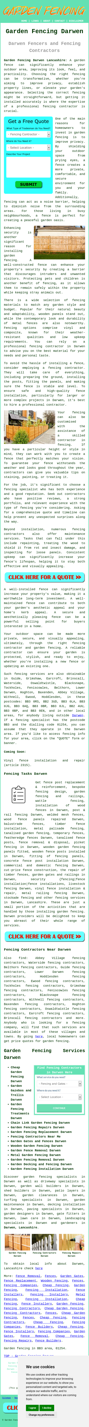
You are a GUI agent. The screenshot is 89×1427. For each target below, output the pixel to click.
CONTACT (60, 21)
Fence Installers (37, 1304)
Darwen (77, 715)
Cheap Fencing (56, 1285)
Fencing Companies (20, 1285)
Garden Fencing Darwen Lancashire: (35, 60)
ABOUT (46, 21)
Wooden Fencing (54, 1280)
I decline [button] (46, 1407)
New (16, 1398)
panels (9, 851)
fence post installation (45, 861)
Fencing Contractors (22, 1308)
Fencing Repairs (18, 1340)
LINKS (35, 21)
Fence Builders (39, 1327)
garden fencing (56, 1041)
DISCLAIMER (76, 21)
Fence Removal (28, 1276)
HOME (24, 21)
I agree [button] (32, 1407)
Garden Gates (71, 1276)
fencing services (70, 898)
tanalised (65, 838)
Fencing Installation (46, 1290)
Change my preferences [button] (41, 1415)
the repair (69, 870)
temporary (61, 833)
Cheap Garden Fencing (64, 1308)
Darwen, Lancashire (20, 1227)
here (39, 1036)
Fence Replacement (20, 1280)
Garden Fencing (70, 1304)
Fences (50, 1276)
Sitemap (6, 1398)
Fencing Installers (49, 1294)
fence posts (56, 851)
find (22, 958)
